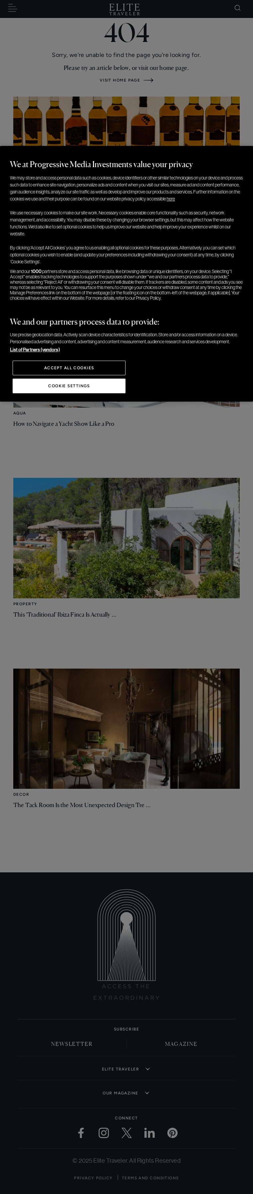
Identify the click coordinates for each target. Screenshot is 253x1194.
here (171, 198)
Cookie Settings (69, 386)
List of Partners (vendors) (35, 349)
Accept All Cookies (69, 368)
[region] (126, 274)
